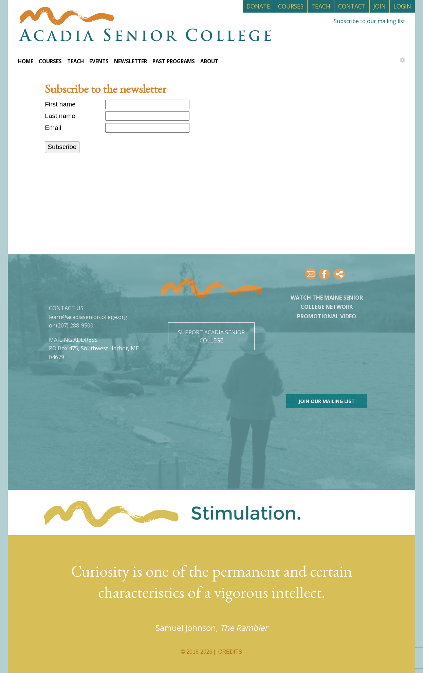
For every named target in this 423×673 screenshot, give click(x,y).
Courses (291, 6)
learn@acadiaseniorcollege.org (88, 317)
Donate (258, 6)
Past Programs (173, 61)
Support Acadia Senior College (211, 336)
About (209, 61)
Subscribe (62, 146)
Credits (230, 652)
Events (99, 61)
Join (379, 6)
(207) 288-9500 (74, 325)
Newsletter (130, 61)
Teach (320, 6)
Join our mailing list (326, 401)
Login (402, 6)
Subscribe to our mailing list (369, 21)
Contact (352, 6)
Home (25, 61)
